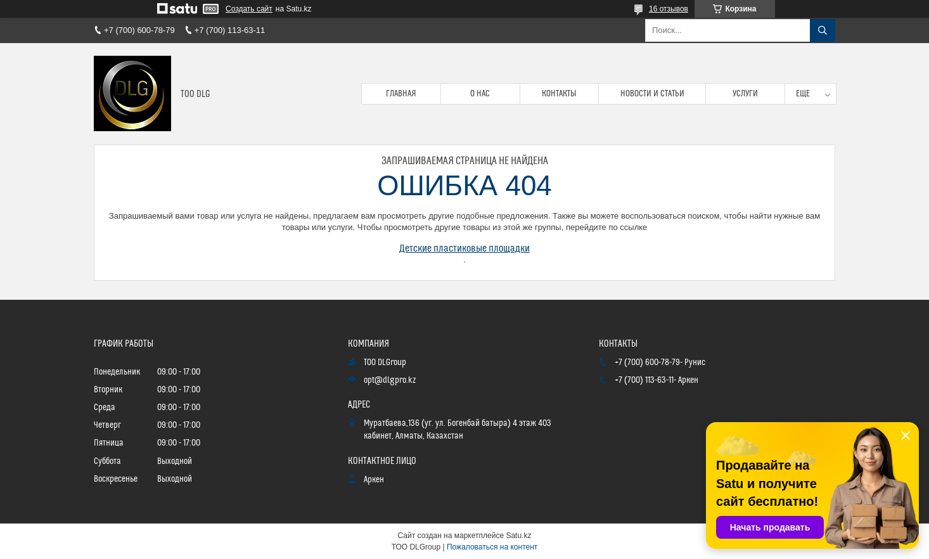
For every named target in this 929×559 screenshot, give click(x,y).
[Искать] (822, 30)
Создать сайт (249, 8)
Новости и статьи (652, 94)
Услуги (745, 94)
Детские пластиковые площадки (464, 248)
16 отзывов (668, 8)
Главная (401, 94)
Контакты (559, 94)
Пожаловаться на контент (492, 547)
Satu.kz (518, 535)
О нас (480, 94)
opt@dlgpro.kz (390, 380)
